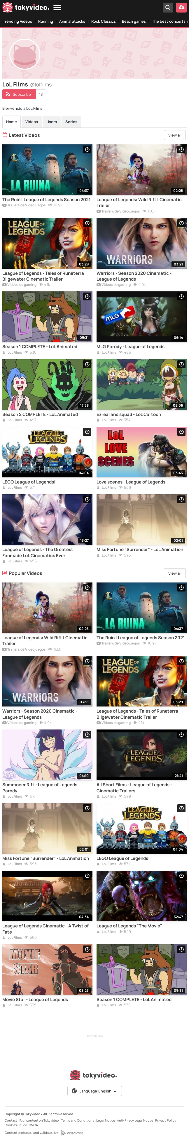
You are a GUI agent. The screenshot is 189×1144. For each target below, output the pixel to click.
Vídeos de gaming (19, 285)
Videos (31, 121)
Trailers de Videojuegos (24, 205)
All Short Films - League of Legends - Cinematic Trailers (134, 788)
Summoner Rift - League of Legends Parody (39, 788)
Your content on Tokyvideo (39, 1120)
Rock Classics (103, 21)
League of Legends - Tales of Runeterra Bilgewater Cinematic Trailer (43, 276)
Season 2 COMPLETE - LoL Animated (40, 414)
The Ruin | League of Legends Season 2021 (46, 200)
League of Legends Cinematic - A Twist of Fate (45, 929)
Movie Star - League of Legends (35, 1000)
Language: (94, 1091)
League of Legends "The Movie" (129, 926)
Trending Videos (17, 21)
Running (45, 21)
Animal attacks (72, 21)
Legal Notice (105, 1120)
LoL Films (12, 353)
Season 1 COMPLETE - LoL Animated (39, 347)
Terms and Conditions (77, 1120)
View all (174, 135)
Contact (11, 1120)
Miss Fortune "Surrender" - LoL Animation (140, 549)
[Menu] (57, 8)
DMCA (33, 1125)
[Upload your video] (181, 8)
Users (51, 121)
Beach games (134, 21)
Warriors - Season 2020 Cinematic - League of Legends (134, 276)
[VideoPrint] (71, 1133)
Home (11, 121)
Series (71, 121)
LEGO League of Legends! (28, 482)
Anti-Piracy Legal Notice (135, 1120)
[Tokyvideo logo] (26, 8)
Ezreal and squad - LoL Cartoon (129, 414)
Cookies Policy (16, 1125)
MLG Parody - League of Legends (130, 347)
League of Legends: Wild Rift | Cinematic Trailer (139, 202)
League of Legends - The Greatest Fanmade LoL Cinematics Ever (37, 552)
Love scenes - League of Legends (131, 482)
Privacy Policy (165, 1120)
